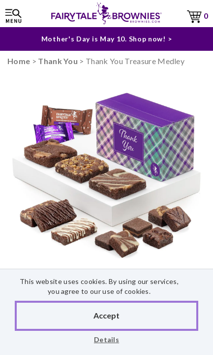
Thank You (58, 61)
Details (106, 339)
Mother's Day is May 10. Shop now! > (106, 39)
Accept (106, 315)
